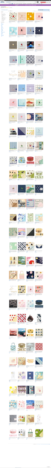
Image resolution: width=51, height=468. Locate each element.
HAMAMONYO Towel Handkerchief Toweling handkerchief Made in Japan (38, 279)
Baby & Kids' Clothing (4, 14)
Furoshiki (2, 24)
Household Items (24, 3)
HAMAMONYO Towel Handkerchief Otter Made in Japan (21, 78)
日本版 (49, 0)
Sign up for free (43, 2)
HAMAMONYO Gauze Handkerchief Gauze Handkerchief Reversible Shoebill (39, 136)
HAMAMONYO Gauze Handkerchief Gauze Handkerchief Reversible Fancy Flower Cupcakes (22, 21)
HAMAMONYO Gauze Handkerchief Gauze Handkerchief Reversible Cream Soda (22, 64)
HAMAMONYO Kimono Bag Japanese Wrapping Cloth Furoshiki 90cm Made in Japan (30, 49)
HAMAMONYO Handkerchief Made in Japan (38, 322)
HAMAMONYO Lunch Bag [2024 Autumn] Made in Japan (30, 365)
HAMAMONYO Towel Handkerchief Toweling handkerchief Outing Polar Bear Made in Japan (39, 380)
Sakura (2, 26)
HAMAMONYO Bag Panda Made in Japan (30, 437)
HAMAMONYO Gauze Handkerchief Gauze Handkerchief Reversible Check (39, 64)
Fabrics (2, 16)
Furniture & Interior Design (19, 3)
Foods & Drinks (38, 3)
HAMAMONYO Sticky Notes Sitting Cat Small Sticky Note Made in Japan (12, 265)
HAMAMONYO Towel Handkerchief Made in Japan (30, 136)
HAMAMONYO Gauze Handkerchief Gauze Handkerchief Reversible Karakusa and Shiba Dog (39, 78)
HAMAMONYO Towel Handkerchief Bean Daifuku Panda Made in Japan (39, 437)
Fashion (14, 3)
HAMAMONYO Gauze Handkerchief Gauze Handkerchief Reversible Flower (13, 21)
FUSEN (2, 33)
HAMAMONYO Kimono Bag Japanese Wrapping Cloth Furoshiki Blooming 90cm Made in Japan (13, 251)
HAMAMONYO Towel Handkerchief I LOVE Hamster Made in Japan (39, 222)
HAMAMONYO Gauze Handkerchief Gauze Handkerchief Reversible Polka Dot (30, 21)
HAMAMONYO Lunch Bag (28, 322)
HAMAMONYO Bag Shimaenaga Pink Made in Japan (21, 279)
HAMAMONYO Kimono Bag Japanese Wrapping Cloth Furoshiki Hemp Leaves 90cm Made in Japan (30, 279)
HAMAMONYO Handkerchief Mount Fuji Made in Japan (30, 380)
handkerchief (10, 51)
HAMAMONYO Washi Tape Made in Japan (30, 164)
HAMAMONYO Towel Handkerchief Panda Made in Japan (13, 179)
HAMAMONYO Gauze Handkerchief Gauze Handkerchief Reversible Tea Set (22, 49)
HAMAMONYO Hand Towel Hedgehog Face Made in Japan (38, 423)
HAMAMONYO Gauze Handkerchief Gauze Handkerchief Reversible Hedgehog (39, 49)
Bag (1, 25)
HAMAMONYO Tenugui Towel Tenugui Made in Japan (38, 150)
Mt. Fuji (27, 51)
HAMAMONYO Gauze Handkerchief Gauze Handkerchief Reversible (39, 21)
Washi (26, 166)
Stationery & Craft (3, 18)
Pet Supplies (3, 20)
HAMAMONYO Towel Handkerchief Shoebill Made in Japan (38, 409)
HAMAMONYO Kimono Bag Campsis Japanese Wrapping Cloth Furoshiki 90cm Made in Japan (13, 236)
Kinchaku (2, 29)
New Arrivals (11, 3)
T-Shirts (2, 27)
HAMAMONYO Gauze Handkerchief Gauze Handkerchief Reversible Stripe (22, 35)
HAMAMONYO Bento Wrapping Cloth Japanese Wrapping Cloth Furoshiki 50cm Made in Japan (30, 107)
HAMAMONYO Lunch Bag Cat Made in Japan (38, 250)
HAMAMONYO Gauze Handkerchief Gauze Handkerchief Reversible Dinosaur (22, 193)
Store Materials (34, 3)
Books (41, 3)
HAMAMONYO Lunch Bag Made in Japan (22, 164)
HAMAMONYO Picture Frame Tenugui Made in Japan (12, 78)
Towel (1, 23)
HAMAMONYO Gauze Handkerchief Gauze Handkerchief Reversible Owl (39, 35)
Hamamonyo (10, 295)
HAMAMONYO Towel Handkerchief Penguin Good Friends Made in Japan (29, 351)
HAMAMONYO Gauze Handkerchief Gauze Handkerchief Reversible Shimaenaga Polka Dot (13, 35)
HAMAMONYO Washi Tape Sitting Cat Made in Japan (38, 236)
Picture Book (2, 35)
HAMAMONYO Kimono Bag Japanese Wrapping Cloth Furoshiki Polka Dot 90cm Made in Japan (39, 365)
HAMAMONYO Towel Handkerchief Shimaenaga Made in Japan (38, 164)
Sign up (9, 36)
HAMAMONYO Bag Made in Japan (12, 351)
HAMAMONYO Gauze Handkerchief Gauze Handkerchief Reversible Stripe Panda (13, 92)
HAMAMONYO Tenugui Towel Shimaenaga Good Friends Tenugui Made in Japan (13, 279)
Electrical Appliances (29, 3)
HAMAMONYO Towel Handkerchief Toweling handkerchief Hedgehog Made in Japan (30, 179)
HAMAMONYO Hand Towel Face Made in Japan (13, 380)
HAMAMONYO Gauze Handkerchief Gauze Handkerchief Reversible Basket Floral (30, 150)
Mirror (1, 31)
